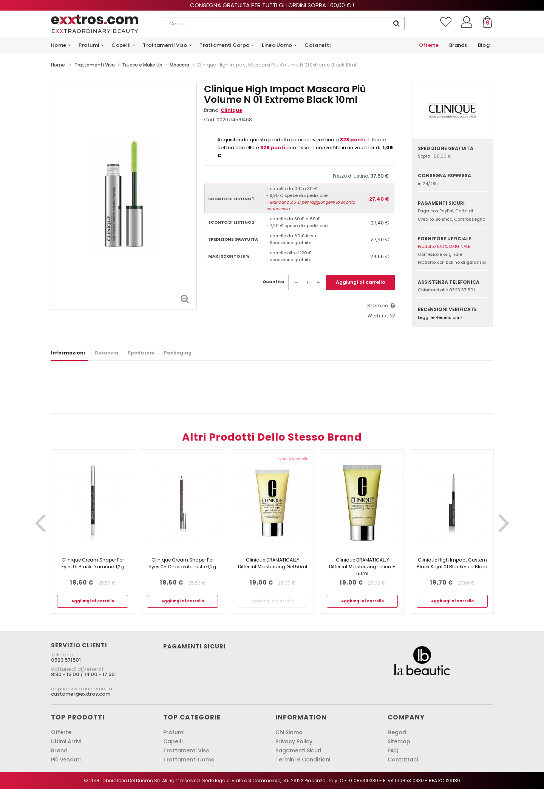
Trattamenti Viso (186, 750)
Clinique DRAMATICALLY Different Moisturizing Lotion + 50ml (362, 567)
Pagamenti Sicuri (298, 750)
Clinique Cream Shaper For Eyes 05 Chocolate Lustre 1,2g (182, 563)
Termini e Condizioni (302, 759)
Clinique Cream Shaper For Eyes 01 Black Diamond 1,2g (93, 563)
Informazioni (68, 353)
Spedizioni (141, 353)
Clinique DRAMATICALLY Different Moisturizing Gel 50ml (272, 563)
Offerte (61, 732)
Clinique (231, 110)
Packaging (178, 353)
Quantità (273, 281)
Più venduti (65, 759)
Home (58, 65)
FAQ (393, 750)
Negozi (397, 732)
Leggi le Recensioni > (440, 317)
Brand (59, 750)
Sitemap (399, 741)
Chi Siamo (289, 732)
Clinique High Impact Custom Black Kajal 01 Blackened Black (452, 563)
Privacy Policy (293, 741)
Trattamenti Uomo (189, 759)
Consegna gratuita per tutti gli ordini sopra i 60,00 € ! (272, 5)
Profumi (173, 732)
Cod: (209, 119)
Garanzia (106, 353)
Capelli (172, 741)
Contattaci (403, 759)
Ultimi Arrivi (66, 741)
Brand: (223, 110)
